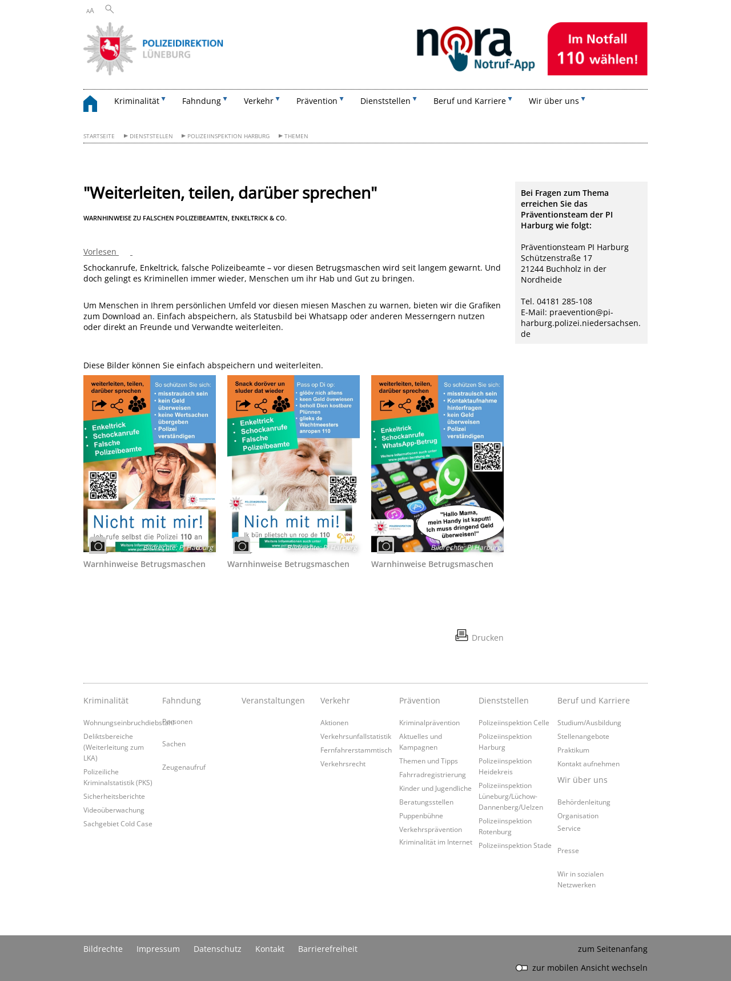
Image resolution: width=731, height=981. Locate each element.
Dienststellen (151, 136)
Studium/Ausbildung (589, 722)
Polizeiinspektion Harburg (228, 136)
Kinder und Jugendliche (435, 788)
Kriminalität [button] (136, 100)
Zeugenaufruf (184, 766)
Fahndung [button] (201, 100)
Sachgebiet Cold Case (117, 823)
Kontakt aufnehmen (588, 763)
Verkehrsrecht (343, 763)
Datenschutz (218, 948)
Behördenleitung (583, 801)
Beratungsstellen (426, 801)
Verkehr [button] (259, 100)
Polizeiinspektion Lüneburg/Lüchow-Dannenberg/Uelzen (511, 796)
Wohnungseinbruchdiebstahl (128, 722)
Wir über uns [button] (554, 100)
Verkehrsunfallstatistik (355, 736)
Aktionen (334, 722)
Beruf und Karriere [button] (469, 100)
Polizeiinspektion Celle (514, 722)
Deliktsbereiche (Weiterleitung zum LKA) (113, 746)
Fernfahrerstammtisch (356, 749)
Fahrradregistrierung (432, 774)
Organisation (578, 815)
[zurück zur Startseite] (96, 105)
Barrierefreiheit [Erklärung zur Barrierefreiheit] (328, 948)
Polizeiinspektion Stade (515, 845)
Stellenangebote (583, 736)
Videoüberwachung (113, 809)
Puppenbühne (421, 815)
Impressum (158, 948)
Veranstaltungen (273, 700)
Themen (296, 136)
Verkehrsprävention (430, 829)
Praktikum (573, 749)
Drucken (488, 637)
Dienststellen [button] (385, 100)
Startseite (99, 136)
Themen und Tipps (428, 760)
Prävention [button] (317, 100)
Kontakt (269, 948)
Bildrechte (103, 948)
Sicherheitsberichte (114, 796)
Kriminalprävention (429, 722)
